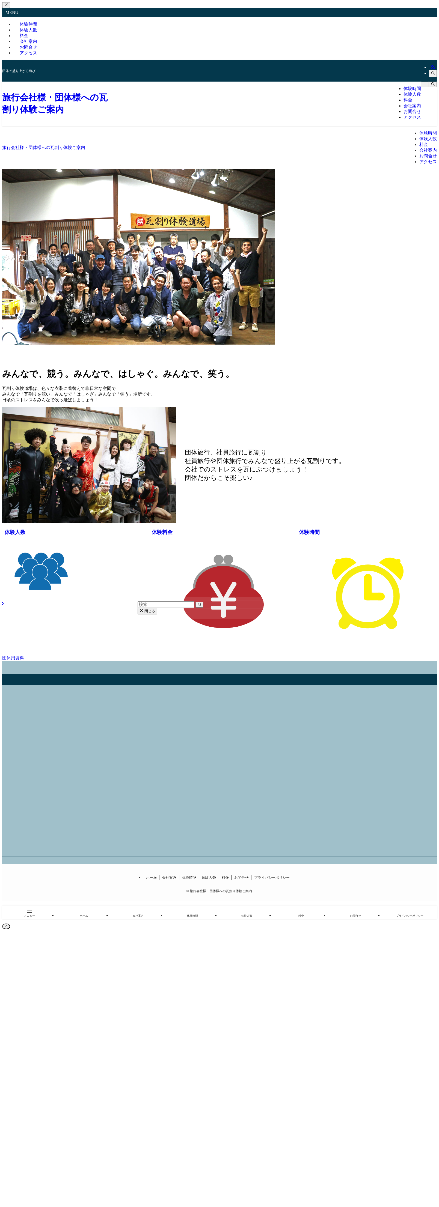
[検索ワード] (166, 604)
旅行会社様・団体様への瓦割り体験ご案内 (43, 147)
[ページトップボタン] (6, 926)
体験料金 (162, 532)
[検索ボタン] (433, 84)
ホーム (151, 878)
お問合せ (241, 878)
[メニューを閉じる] (6, 5)
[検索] (433, 73)
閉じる (147, 611)
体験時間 (309, 532)
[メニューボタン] (425, 84)
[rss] (433, 67)
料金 (225, 878)
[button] (215, 340)
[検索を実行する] (199, 605)
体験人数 (15, 532)
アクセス (28, 52)
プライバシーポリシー (273, 878)
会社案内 (169, 878)
